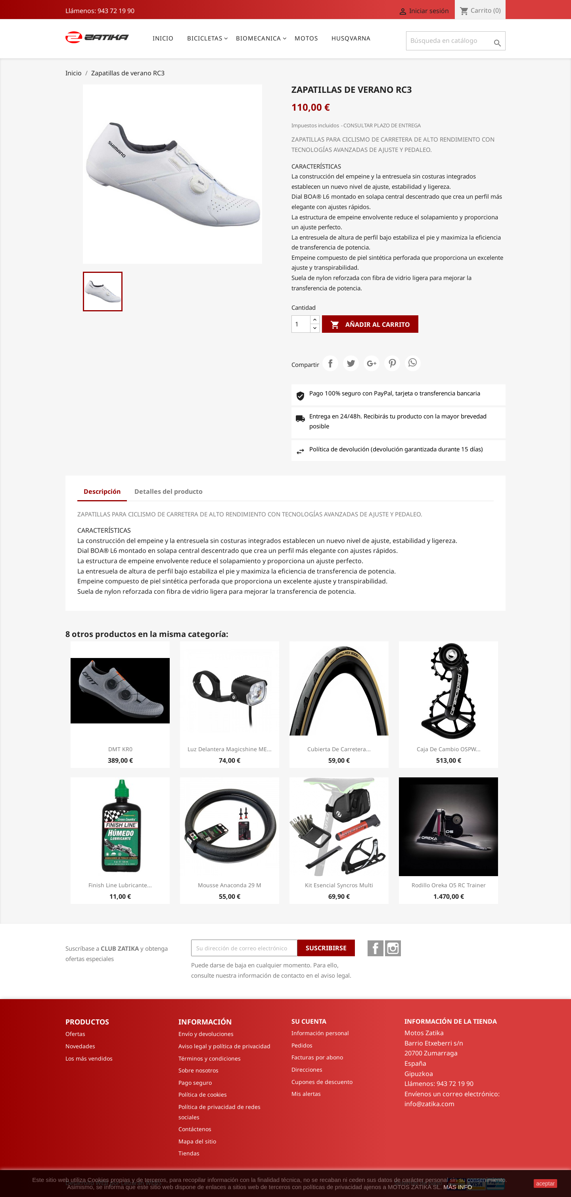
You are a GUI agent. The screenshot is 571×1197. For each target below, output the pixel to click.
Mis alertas (306, 1093)
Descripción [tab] (102, 491)
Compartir (330, 363)
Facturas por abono (317, 1057)
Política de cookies (202, 1094)
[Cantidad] (300, 324)
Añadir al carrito (370, 325)
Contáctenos (194, 1129)
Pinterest (392, 363)
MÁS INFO (457, 1187)
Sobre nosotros (198, 1070)
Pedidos (301, 1045)
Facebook (375, 948)
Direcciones (306, 1069)
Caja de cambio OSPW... (449, 749)
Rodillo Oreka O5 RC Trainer (449, 885)
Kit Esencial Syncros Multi (339, 885)
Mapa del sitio (197, 1141)
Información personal (320, 1033)
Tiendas (188, 1153)
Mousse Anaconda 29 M (229, 885)
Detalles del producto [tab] (168, 491)
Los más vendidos (89, 1058)
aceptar (545, 1183)
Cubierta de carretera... (339, 749)
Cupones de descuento (322, 1082)
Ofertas (75, 1034)
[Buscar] (456, 40)
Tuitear (351, 363)
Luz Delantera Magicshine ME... (230, 749)
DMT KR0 (120, 749)
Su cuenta (308, 1021)
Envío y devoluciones (206, 1034)
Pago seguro (195, 1082)
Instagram (393, 948)
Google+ (371, 363)
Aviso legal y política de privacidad (224, 1046)
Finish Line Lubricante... (120, 885)
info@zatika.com (429, 1103)
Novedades (80, 1046)
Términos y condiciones (209, 1058)
